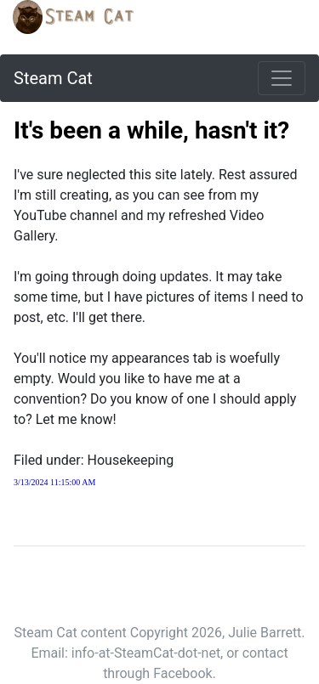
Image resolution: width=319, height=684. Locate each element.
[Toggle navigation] (281, 78)
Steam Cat (53, 78)
